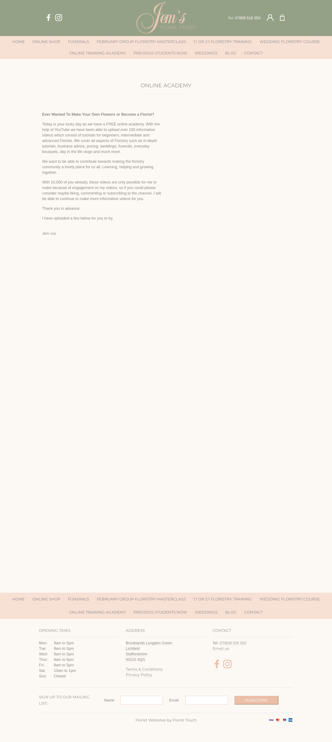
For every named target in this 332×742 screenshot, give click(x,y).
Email (174, 700)
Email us (221, 648)
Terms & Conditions (144, 669)
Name (109, 700)
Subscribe (256, 700)
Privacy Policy (139, 675)
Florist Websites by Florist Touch (166, 720)
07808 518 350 (247, 18)
